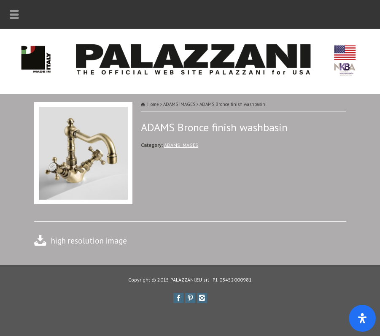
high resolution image (89, 240)
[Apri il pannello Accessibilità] (362, 318)
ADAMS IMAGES (181, 145)
